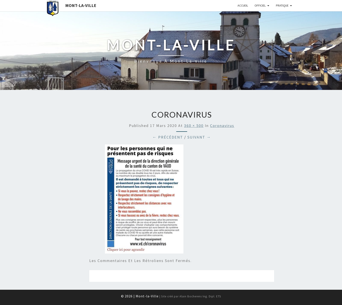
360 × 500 (193, 125)
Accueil (243, 5)
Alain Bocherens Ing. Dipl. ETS (200, 296)
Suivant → (199, 137)
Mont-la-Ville (80, 5)
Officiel (260, 5)
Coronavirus (222, 125)
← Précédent (167, 137)
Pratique (282, 5)
